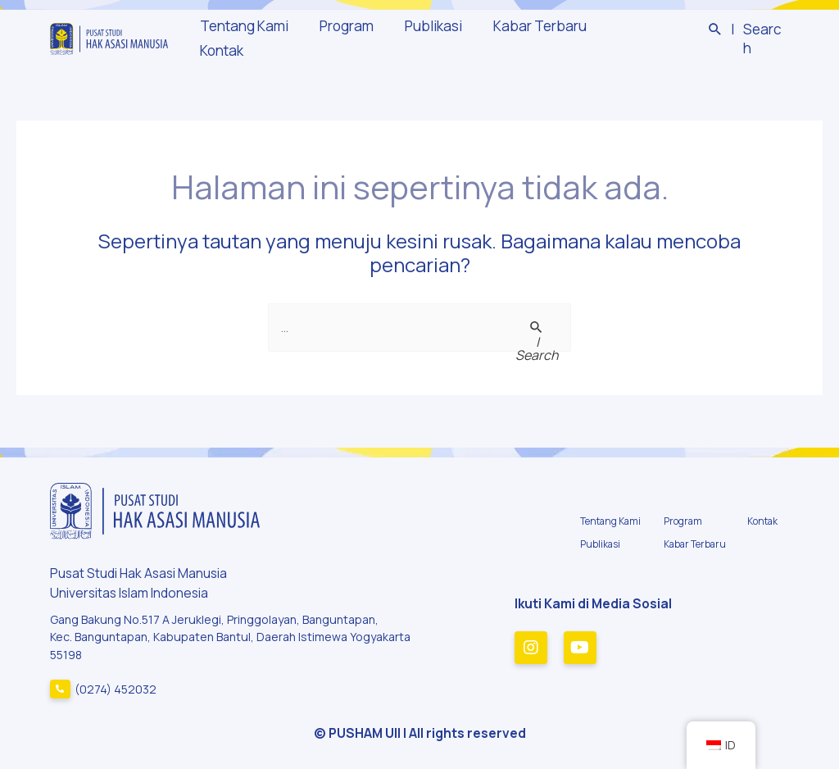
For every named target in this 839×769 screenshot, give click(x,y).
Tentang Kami (247, 38)
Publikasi (431, 38)
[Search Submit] (537, 340)
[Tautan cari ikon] (747, 39)
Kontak (630, 38)
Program (347, 38)
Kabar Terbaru (534, 38)
